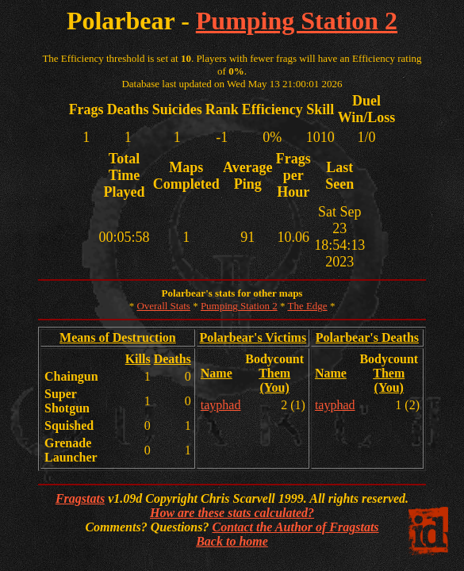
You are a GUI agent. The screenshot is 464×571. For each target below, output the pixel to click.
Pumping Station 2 (296, 20)
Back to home (232, 541)
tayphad (221, 405)
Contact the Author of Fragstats (295, 527)
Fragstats (80, 498)
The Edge (307, 306)
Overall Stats (163, 306)
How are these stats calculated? (232, 512)
